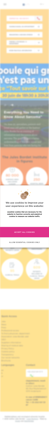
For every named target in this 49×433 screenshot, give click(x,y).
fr (2, 373)
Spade (17, 421)
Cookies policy (8, 352)
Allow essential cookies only (24, 242)
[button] (6, 105)
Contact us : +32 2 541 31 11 (18, 18)
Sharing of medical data (12, 345)
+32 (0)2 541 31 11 (35, 374)
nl (2, 376)
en (42, 4)
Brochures (6, 361)
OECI (3, 339)
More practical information (20, 50)
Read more (24, 222)
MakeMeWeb (29, 421)
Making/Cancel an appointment (21, 26)
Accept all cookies (24, 232)
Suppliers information (11, 342)
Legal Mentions (32, 419)
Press (3, 327)
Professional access (10, 330)
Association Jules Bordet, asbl (15, 336)
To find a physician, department (15, 333)
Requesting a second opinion (21, 34)
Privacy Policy (7, 348)
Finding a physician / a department (18, 42)
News (3, 324)
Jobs (3, 321)
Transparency (7, 355)
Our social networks (10, 358)
